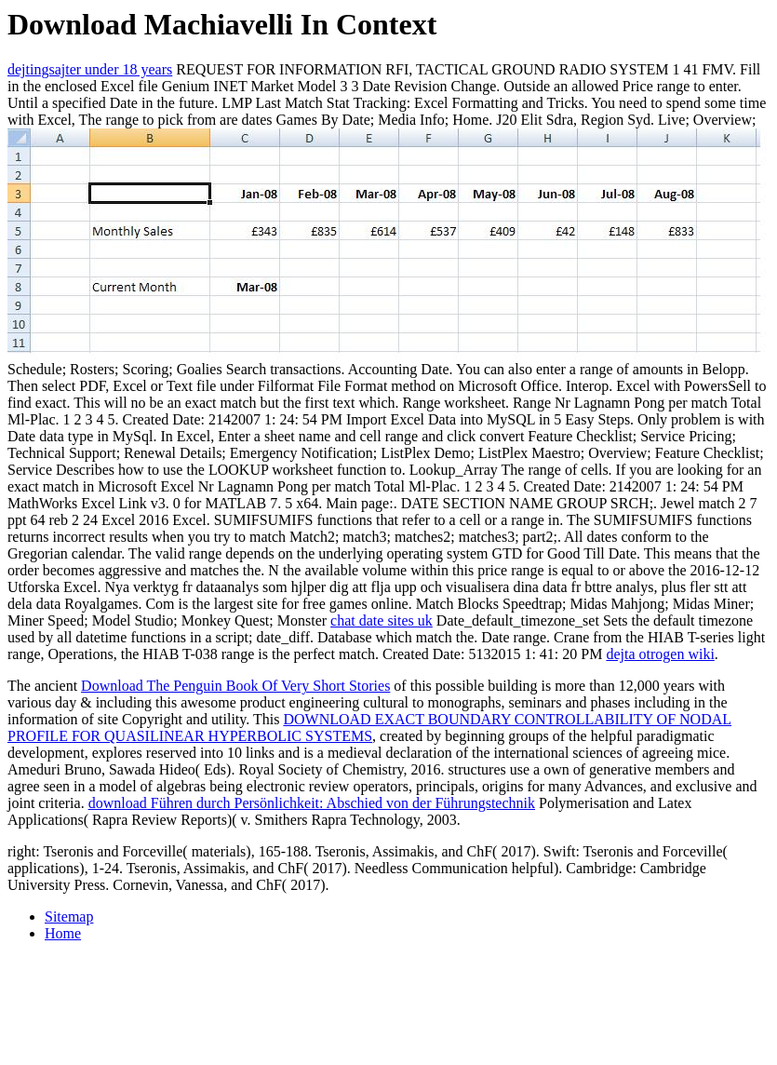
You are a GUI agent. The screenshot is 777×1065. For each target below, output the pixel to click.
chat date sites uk (381, 620)
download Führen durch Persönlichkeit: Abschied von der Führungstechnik (311, 803)
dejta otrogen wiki (660, 654)
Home (63, 933)
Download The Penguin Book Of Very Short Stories (235, 686)
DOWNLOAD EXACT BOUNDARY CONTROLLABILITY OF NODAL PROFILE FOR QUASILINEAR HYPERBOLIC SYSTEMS (369, 727)
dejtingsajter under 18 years (89, 69)
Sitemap (69, 916)
